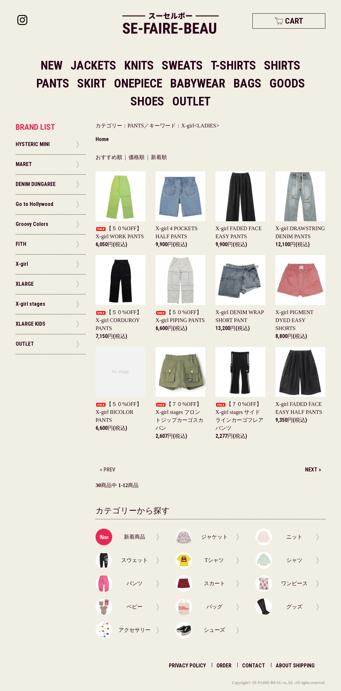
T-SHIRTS (235, 66)
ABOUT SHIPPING (295, 665)
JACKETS (95, 66)
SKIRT (93, 83)
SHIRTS (282, 66)
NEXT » (313, 469)
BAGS (248, 83)
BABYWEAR (199, 83)
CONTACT (253, 665)
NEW (52, 66)
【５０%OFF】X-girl (119, 320)
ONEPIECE (139, 83)
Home (102, 139)
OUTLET (191, 101)
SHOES (149, 101)
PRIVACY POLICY (187, 665)
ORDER (223, 665)
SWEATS (183, 66)
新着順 (159, 157)
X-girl (294, 320)
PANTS (54, 83)
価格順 (137, 157)
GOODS (287, 83)
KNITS (140, 66)
